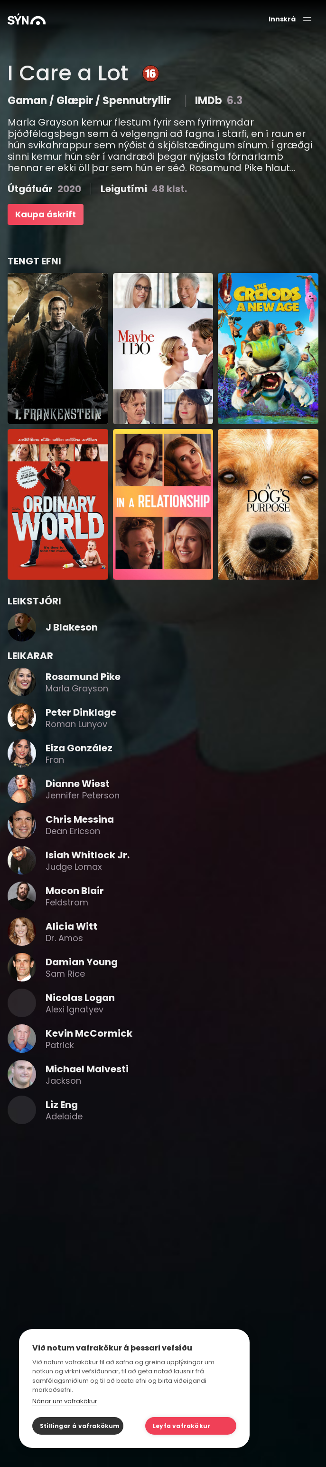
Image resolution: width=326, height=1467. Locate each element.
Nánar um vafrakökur (64, 1401)
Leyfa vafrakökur (181, 1426)
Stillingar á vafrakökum (80, 1426)
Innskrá (282, 19)
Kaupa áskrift (45, 214)
